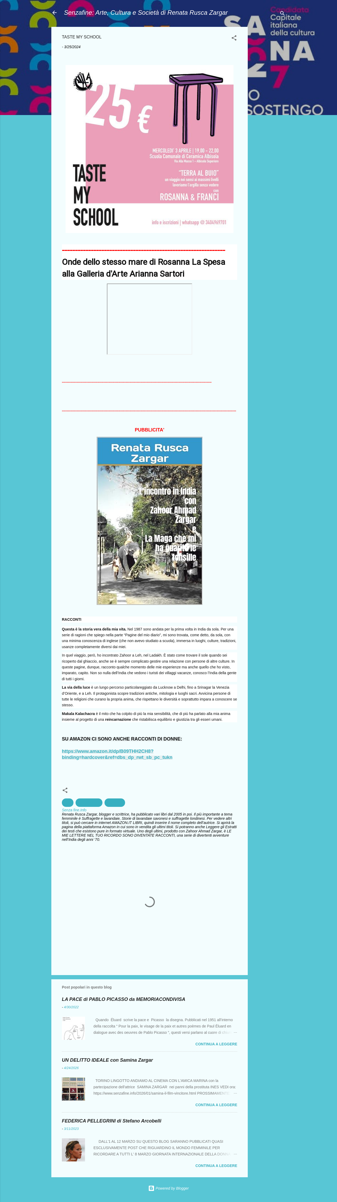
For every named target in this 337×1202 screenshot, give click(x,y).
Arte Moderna (89, 803)
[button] (234, 39)
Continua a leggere (216, 1044)
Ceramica (115, 803)
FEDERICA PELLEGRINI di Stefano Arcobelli (111, 1121)
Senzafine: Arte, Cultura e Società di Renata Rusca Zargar (146, 12)
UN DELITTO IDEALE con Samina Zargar (107, 1060)
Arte (67, 803)
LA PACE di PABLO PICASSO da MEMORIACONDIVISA (123, 999)
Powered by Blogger (168, 1188)
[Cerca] (282, 14)
